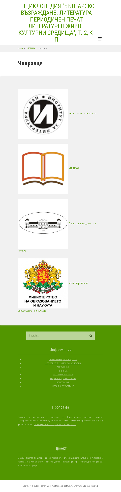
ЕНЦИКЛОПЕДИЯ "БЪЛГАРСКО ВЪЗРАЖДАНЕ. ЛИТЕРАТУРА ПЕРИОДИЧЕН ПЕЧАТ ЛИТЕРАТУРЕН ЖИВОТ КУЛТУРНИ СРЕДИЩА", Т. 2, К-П (56, 23)
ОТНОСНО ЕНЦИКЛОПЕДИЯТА (63, 359)
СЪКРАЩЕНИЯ (63, 367)
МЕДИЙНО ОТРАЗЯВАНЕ (63, 386)
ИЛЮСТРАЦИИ (63, 382)
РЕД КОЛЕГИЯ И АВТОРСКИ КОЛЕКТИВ (63, 363)
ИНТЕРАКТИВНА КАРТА (63, 374)
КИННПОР (48, 168)
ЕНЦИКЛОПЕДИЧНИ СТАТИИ (63, 378)
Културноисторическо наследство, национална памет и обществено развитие (54, 420)
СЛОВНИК (63, 371)
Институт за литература (57, 113)
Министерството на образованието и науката (55, 424)
